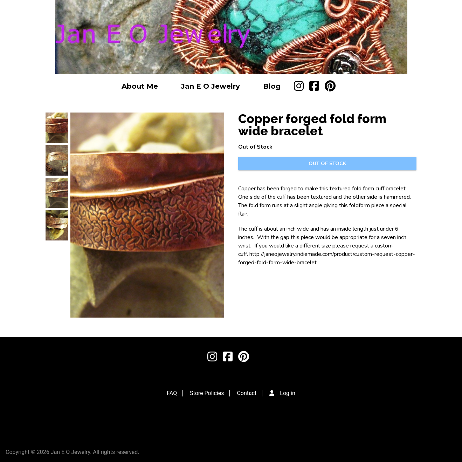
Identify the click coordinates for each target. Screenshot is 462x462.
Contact (246, 393)
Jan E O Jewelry (210, 86)
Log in (287, 393)
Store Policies (207, 393)
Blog (272, 86)
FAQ (172, 393)
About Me (140, 86)
